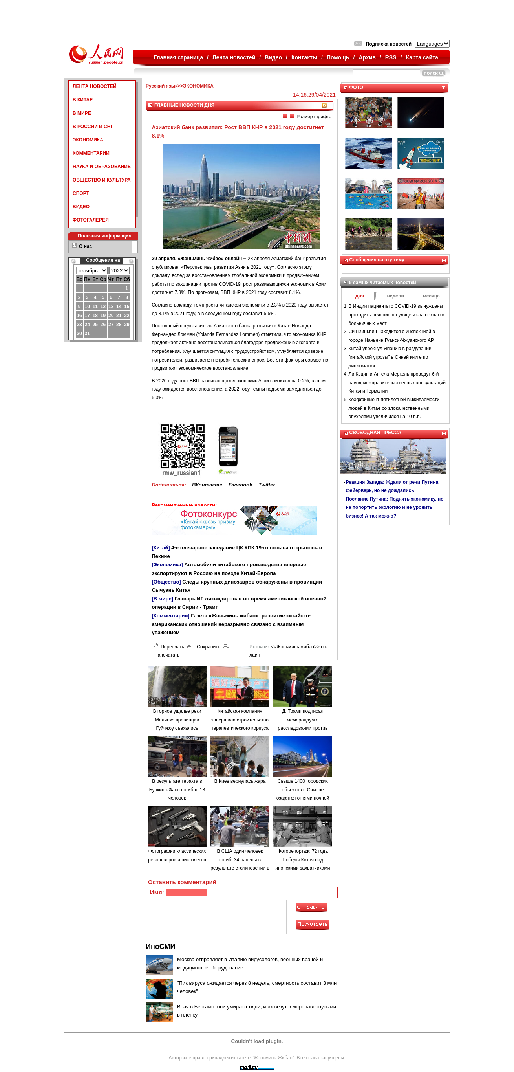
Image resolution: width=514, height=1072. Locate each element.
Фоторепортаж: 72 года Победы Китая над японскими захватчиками (303, 859)
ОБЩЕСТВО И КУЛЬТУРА (102, 180)
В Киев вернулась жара (240, 781)
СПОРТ (81, 193)
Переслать (168, 647)
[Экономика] (167, 564)
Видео (273, 57)
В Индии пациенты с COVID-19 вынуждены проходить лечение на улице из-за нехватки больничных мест (396, 314)
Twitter (266, 485)
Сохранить (203, 647)
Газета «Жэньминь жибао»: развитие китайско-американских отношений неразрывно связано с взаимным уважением (231, 624)
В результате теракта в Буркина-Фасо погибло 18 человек (177, 789)
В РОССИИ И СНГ (93, 126)
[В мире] (162, 599)
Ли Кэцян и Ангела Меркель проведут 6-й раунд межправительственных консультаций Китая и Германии (397, 382)
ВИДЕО (81, 206)
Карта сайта (422, 57)
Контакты (304, 57)
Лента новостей (233, 57)
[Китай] (161, 548)
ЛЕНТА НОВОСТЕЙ (95, 86)
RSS (391, 57)
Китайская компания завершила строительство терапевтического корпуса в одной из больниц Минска (240, 728)
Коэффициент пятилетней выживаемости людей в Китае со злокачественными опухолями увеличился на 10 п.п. (394, 408)
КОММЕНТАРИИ (91, 153)
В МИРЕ (82, 113)
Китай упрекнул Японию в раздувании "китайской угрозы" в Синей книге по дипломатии (390, 357)
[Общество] (166, 582)
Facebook (240, 485)
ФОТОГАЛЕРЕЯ (91, 220)
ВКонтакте (207, 485)
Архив (367, 57)
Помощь (338, 57)
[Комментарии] (171, 616)
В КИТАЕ (83, 100)
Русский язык (161, 86)
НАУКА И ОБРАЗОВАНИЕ (102, 166)
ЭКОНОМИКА (88, 140)
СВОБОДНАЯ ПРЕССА (375, 432)
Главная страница (178, 57)
